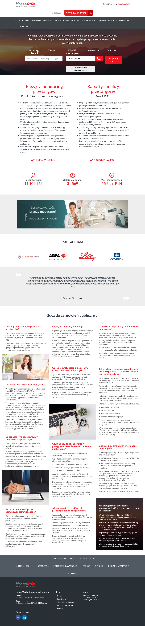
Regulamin (43, 566)
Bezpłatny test (113, 59)
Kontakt (24, 26)
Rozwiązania (61, 599)
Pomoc (86, 566)
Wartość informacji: (111, 179)
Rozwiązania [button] (123, 20)
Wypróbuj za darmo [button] (43, 160)
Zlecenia (52, 50)
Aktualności (23, 566)
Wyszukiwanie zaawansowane (80, 68)
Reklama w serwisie (118, 566)
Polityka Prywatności (65, 566)
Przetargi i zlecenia (34, 52)
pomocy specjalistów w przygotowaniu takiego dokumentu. (118, 545)
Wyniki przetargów (72, 52)
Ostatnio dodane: (72, 179)
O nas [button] (19, 20)
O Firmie (99, 566)
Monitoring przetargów (39, 20)
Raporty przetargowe (67, 20)
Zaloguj (56, 13)
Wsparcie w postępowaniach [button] (97, 20)
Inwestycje (93, 50)
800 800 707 (124, 4)
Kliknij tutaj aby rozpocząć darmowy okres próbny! (119, 491)
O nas (59, 596)
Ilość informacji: (33, 179)
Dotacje (111, 50)
